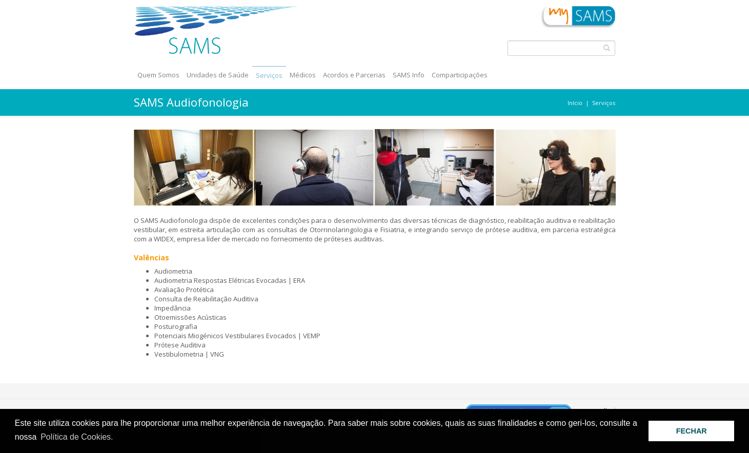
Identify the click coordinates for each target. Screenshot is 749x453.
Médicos (303, 74)
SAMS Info (408, 74)
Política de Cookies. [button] (77, 437)
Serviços (269, 75)
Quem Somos (158, 74)
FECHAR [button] (691, 431)
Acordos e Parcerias (354, 74)
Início (575, 103)
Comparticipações (460, 74)
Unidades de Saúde (218, 74)
